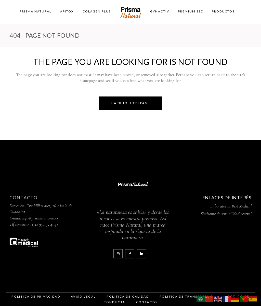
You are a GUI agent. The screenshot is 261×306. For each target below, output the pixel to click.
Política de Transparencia (188, 296)
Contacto (23, 197)
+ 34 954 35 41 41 (45, 224)
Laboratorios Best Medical (231, 206)
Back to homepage (130, 103)
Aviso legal (83, 296)
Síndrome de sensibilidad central (226, 213)
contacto (147, 302)
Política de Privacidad (35, 296)
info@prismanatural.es (40, 218)
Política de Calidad (128, 296)
